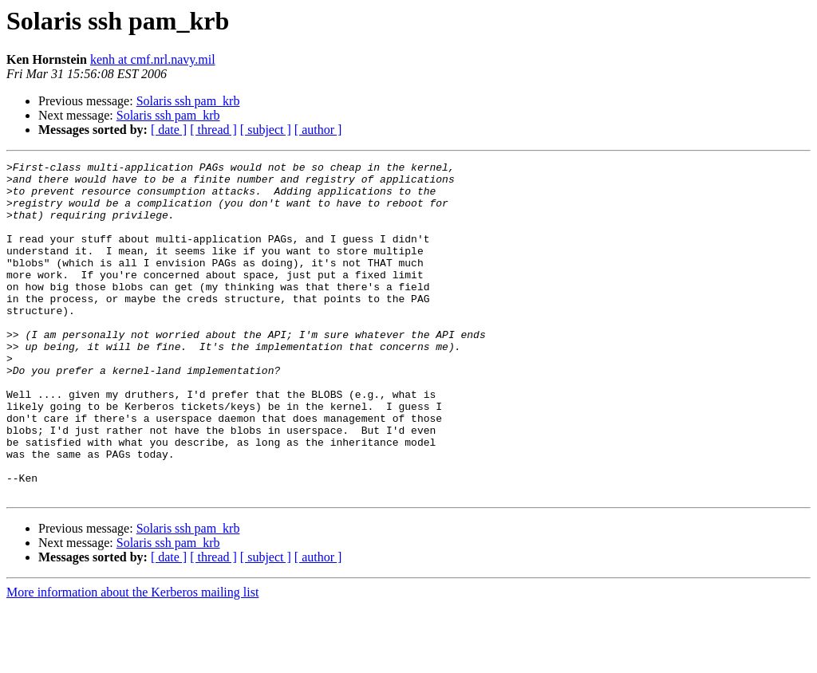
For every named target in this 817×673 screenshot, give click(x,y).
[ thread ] (213, 129)
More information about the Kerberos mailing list (132, 659)
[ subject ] (265, 129)
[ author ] (318, 129)
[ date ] (169, 129)
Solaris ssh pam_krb (188, 101)
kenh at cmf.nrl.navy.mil (152, 59)
